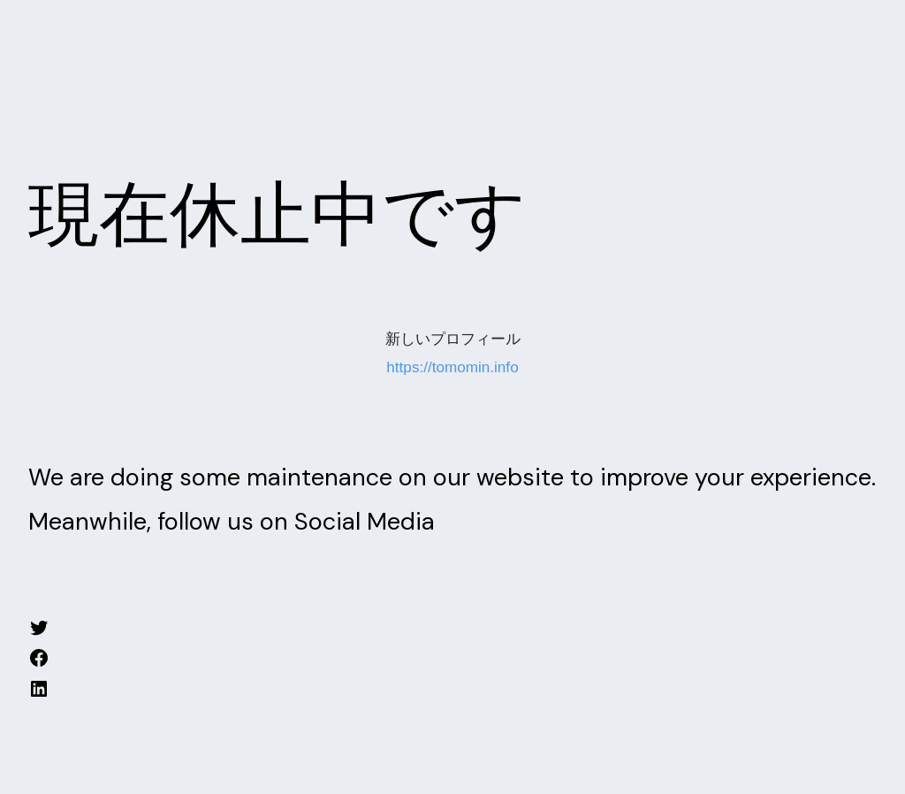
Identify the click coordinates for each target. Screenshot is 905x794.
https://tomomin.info (452, 367)
